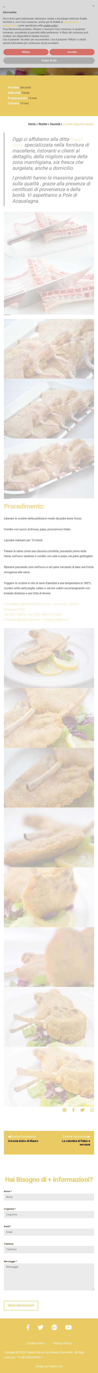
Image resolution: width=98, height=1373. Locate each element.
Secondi (55, 124)
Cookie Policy (36, 1343)
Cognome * (49, 1211)
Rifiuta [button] (26, 52)
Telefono (49, 1246)
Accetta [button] (72, 52)
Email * (49, 1229)
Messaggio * (49, 1275)
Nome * (49, 1194)
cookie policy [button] (50, 25)
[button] (93, 6)
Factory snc (55, 1366)
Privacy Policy (62, 1343)
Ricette (42, 124)
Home (32, 124)
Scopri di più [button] (49, 60)
